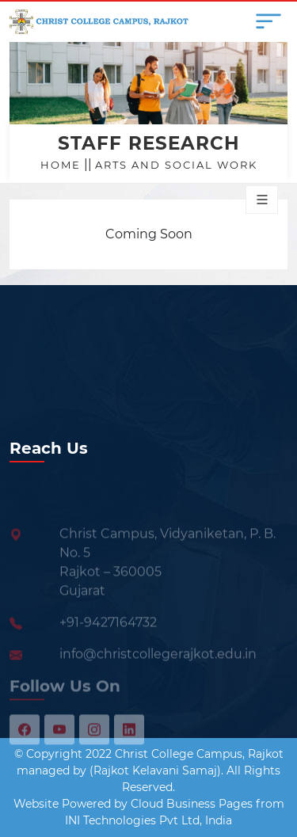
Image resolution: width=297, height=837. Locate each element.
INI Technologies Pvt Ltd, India (148, 820)
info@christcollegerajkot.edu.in (158, 666)
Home (60, 164)
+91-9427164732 (108, 634)
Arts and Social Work (176, 164)
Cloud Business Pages (192, 804)
